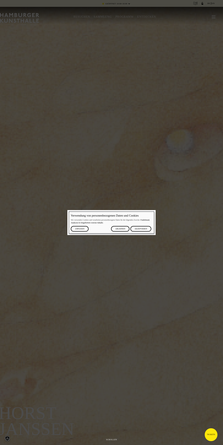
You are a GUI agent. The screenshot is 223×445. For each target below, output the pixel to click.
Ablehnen (120, 229)
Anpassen (79, 229)
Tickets (211, 434)
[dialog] (111, 222)
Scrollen (111, 439)
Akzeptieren (141, 229)
